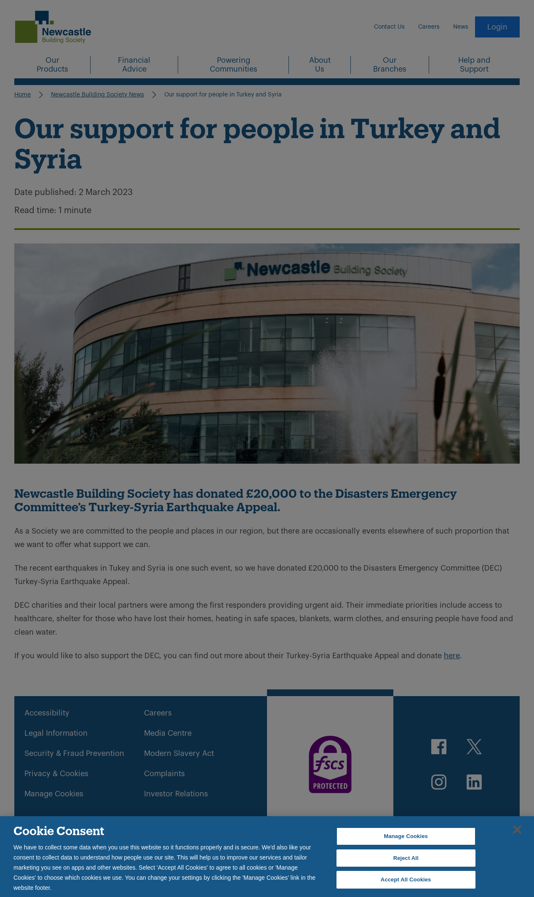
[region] (267, 856)
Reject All (406, 858)
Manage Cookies (405, 836)
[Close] (517, 829)
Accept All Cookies (406, 879)
